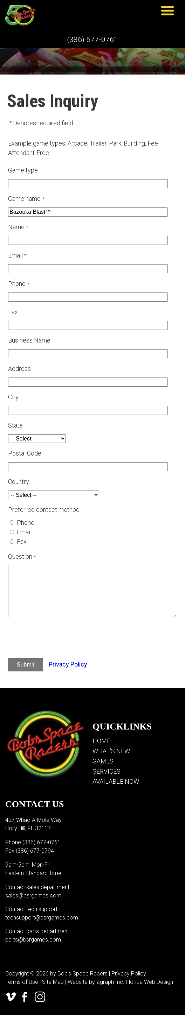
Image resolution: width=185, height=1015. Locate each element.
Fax (22, 541)
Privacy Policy (68, 664)
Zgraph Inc (109, 982)
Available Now (115, 781)
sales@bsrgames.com (33, 895)
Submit (25, 665)
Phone (25, 522)
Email (24, 532)
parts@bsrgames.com (33, 939)
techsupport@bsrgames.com (41, 917)
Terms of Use (21, 982)
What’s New (111, 751)
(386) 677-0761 (92, 39)
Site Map (53, 982)
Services (106, 771)
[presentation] (67, 639)
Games (103, 761)
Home (101, 741)
